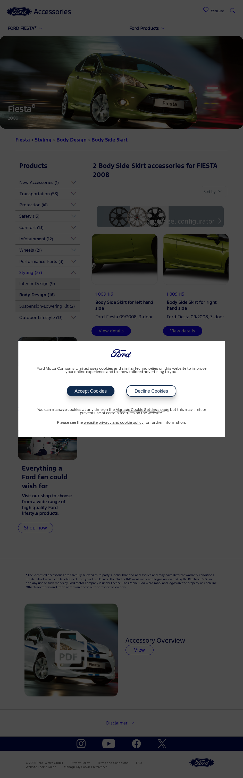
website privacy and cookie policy (113, 423)
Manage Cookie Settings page (142, 410)
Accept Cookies (90, 391)
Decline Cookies (151, 391)
